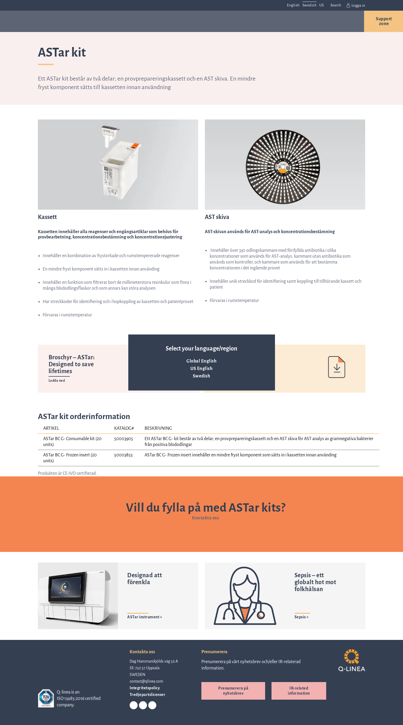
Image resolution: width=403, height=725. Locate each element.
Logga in (355, 5)
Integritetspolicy (145, 688)
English (293, 5)
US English (201, 368)
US (321, 5)
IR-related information (299, 690)
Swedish (201, 376)
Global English (201, 361)
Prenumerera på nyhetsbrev (233, 690)
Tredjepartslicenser (148, 694)
